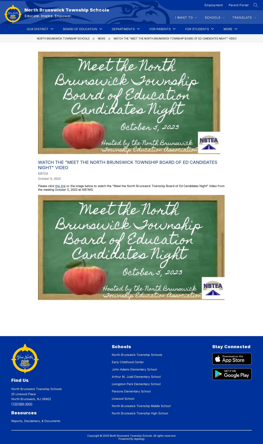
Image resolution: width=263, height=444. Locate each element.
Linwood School (123, 398)
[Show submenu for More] (228, 29)
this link (60, 186)
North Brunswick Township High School (140, 413)
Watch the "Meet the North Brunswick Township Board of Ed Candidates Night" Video (175, 38)
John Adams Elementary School (134, 369)
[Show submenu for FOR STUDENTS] (197, 29)
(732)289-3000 (21, 404)
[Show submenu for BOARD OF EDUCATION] (80, 29)
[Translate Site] (244, 17)
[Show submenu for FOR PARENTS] (160, 29)
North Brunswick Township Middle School (141, 406)
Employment (214, 5)
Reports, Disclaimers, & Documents (35, 421)
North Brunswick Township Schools (63, 38)
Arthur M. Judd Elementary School (136, 377)
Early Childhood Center (128, 362)
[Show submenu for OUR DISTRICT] (37, 29)
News (101, 38)
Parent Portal (239, 5)
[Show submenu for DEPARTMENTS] (123, 29)
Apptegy (139, 438)
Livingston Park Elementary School (136, 384)
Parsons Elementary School (131, 391)
